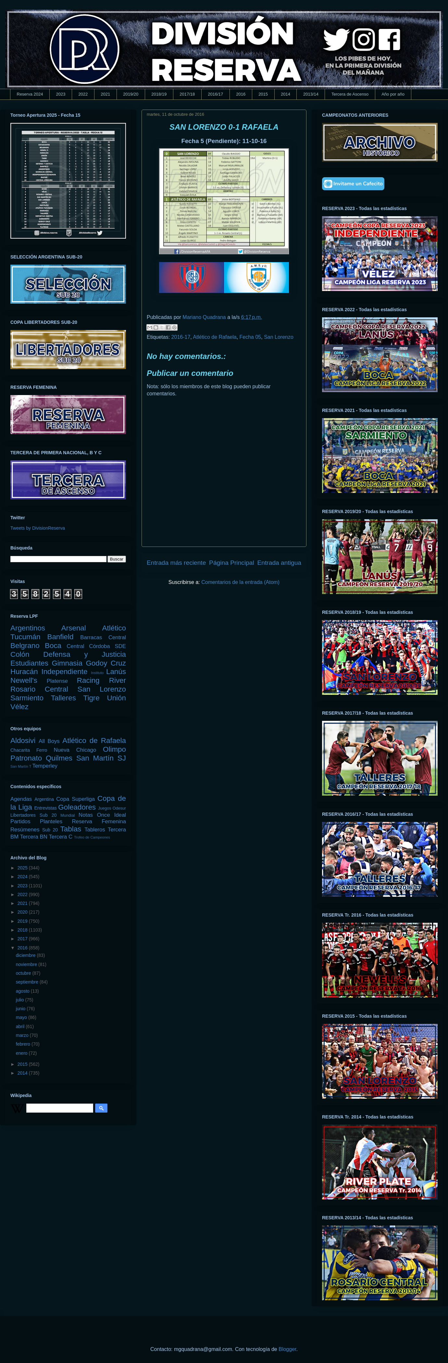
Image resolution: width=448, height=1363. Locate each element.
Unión (116, 698)
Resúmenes (25, 830)
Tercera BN (33, 837)
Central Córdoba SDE (96, 646)
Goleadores (77, 807)
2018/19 (159, 94)
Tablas (70, 829)
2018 (23, 930)
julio (20, 999)
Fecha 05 (250, 337)
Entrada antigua (279, 562)
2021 (105, 94)
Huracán (24, 672)
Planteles (51, 821)
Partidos (20, 821)
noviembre (27, 964)
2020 (23, 912)
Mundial (67, 815)
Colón (20, 654)
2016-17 (181, 337)
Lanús (116, 672)
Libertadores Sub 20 (33, 815)
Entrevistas (45, 808)
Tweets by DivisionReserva (37, 528)
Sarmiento (27, 698)
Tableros (94, 830)
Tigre (91, 698)
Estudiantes (29, 663)
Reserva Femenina (99, 821)
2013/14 (310, 94)
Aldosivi (22, 740)
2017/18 (187, 94)
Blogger (287, 1349)
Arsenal (73, 628)
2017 (23, 938)
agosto (23, 991)
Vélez (19, 707)
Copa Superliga (75, 799)
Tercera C (60, 837)
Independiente (64, 672)
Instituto (97, 673)
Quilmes (59, 758)
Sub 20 (50, 829)
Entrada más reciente (176, 562)
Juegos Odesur (112, 808)
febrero (23, 1044)
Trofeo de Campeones (92, 837)
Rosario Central (39, 689)
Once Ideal (111, 815)
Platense (57, 681)
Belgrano (25, 646)
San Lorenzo (278, 337)
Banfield (60, 637)
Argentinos (27, 628)
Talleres (63, 698)
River (117, 680)
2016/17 (215, 94)
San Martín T (20, 766)
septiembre (28, 982)
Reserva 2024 (30, 94)
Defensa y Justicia (84, 654)
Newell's (23, 680)
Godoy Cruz (106, 663)
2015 (263, 94)
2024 (23, 876)
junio (21, 1008)
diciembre (26, 955)
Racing (88, 680)
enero (22, 1053)
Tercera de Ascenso (349, 94)
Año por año (392, 94)
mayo (22, 1017)
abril (21, 1026)
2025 (23, 867)
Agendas (21, 799)
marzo (23, 1035)
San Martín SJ (101, 758)
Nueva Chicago (75, 750)
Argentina (44, 799)
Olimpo (114, 749)
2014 (285, 94)
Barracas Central (103, 637)
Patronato (26, 758)
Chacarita (20, 750)
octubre (24, 973)
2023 (60, 94)
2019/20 (130, 94)
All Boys (49, 741)
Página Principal (231, 562)
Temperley (44, 766)
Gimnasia (67, 663)
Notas (86, 815)
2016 (240, 94)
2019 (23, 921)
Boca (53, 646)
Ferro (41, 750)
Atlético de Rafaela (214, 337)
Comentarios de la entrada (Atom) (240, 582)
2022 (83, 94)
